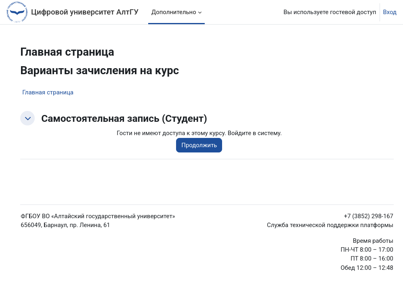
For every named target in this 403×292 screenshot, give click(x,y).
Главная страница (47, 92)
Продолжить (199, 145)
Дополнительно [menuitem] (173, 12)
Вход (390, 12)
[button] (27, 118)
